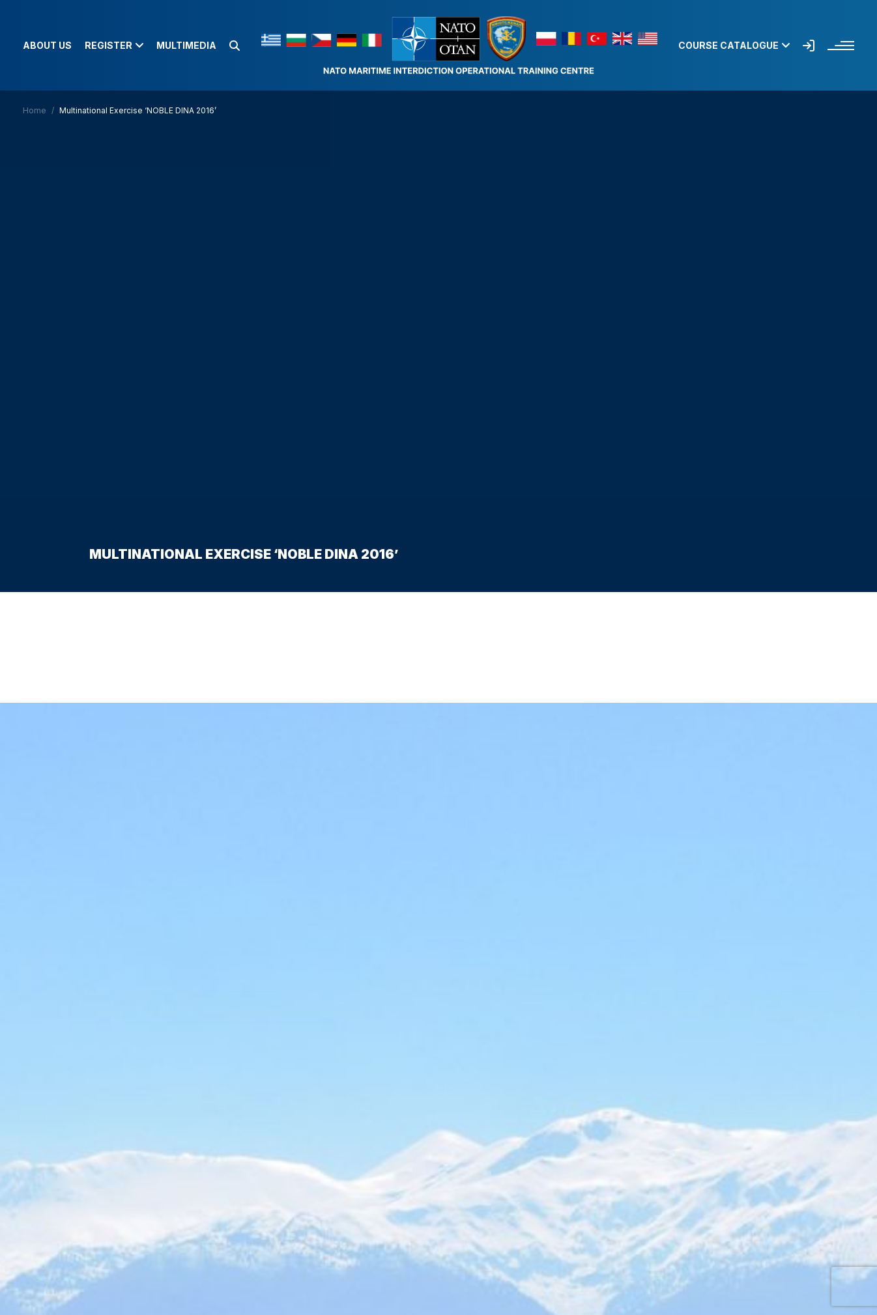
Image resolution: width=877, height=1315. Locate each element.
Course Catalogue (734, 45)
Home (34, 110)
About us (47, 45)
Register (114, 45)
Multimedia (186, 45)
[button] (234, 45)
